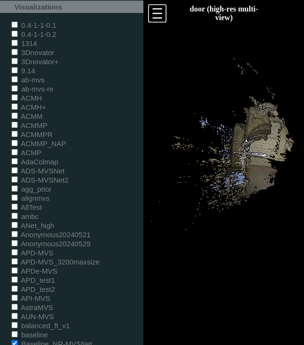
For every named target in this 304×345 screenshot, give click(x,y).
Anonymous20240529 (51, 244)
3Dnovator (33, 52)
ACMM (27, 116)
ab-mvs (28, 80)
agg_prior (31, 189)
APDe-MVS (35, 271)
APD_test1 (33, 280)
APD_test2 (33, 289)
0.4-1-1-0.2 (34, 34)
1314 (24, 43)
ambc (25, 216)
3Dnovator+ (35, 62)
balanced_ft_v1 (41, 326)
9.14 (23, 71)
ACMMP (29, 125)
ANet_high (33, 225)
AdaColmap (35, 162)
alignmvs (30, 198)
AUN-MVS (33, 316)
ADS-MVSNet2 (40, 180)
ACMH (27, 98)
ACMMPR (32, 134)
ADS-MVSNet (38, 171)
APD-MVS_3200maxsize (56, 262)
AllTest (27, 207)
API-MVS (31, 298)
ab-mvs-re (32, 89)
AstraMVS (32, 307)
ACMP (27, 153)
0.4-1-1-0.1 (34, 25)
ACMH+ (29, 107)
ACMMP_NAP (39, 143)
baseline (30, 335)
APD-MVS (32, 253)
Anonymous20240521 (51, 234)
